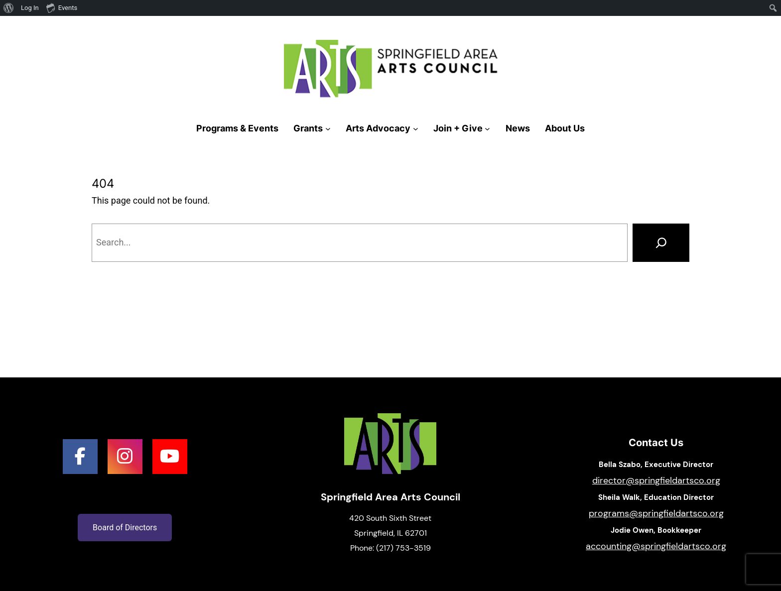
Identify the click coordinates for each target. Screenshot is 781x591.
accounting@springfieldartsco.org (656, 546)
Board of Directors (125, 527)
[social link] (80, 456)
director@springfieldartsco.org (656, 480)
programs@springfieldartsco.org (656, 513)
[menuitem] (8, 8)
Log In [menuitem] (30, 7)
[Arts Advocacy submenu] (415, 128)
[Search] (661, 242)
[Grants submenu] (328, 128)
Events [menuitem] (61, 7)
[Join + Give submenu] (487, 128)
